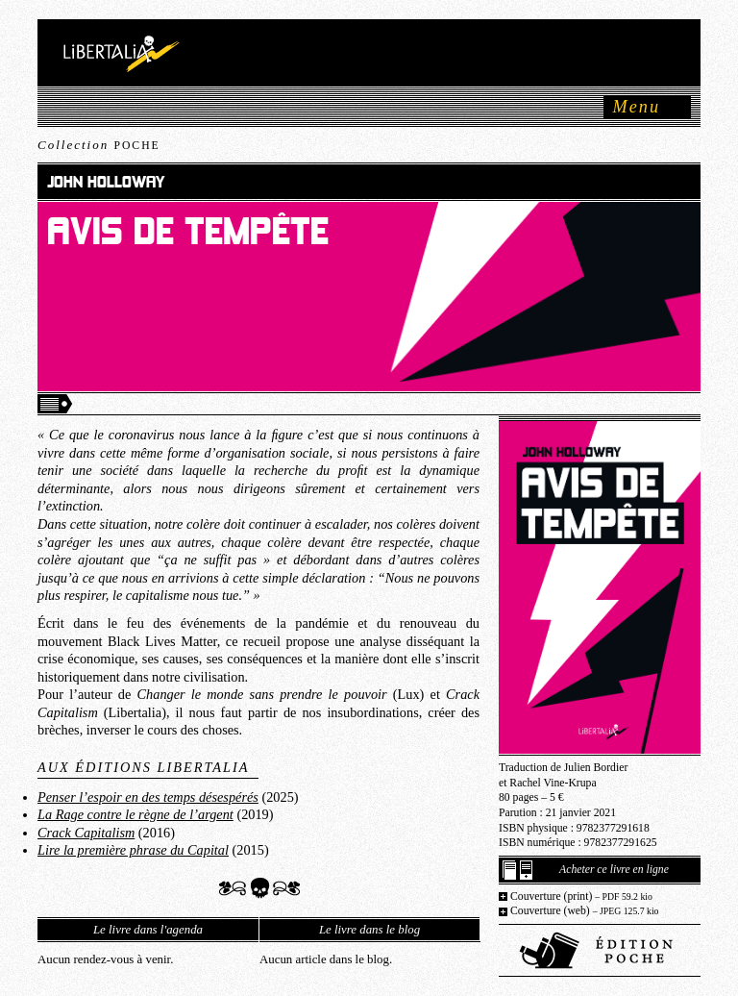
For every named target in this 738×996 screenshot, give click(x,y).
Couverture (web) (584, 911)
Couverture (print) (581, 896)
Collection (98, 144)
